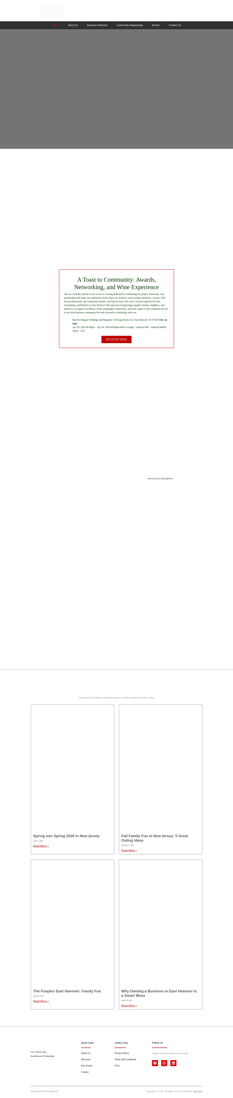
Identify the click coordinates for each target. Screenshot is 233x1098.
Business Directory (97, 25)
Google (130, 327)
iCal (82, 331)
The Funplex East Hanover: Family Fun (67, 991)
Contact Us (175, 25)
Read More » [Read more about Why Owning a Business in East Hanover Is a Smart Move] (129, 1005)
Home (55, 25)
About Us (73, 25)
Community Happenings (130, 25)
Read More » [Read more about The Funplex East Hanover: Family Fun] (41, 1001)
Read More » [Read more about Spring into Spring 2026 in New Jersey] (41, 846)
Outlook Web (142, 327)
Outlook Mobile (158, 327)
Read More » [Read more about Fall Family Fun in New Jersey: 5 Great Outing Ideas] (129, 850)
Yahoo (75, 331)
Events (156, 25)
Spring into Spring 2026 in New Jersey (66, 836)
